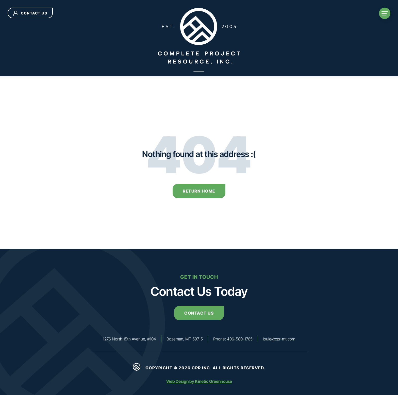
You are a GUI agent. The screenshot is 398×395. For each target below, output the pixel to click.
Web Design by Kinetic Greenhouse (199, 381)
